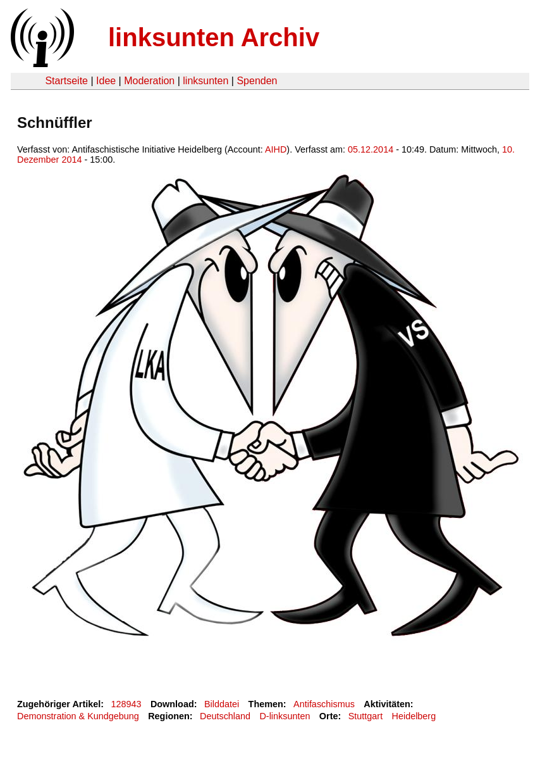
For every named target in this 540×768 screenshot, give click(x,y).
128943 (126, 704)
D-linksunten (284, 716)
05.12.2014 (370, 149)
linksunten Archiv (213, 37)
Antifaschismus (324, 704)
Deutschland (225, 716)
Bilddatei (221, 704)
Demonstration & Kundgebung (78, 716)
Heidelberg (414, 716)
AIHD (275, 149)
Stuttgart (365, 716)
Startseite (66, 80)
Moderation (149, 80)
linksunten (205, 80)
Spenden (256, 80)
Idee (106, 80)
